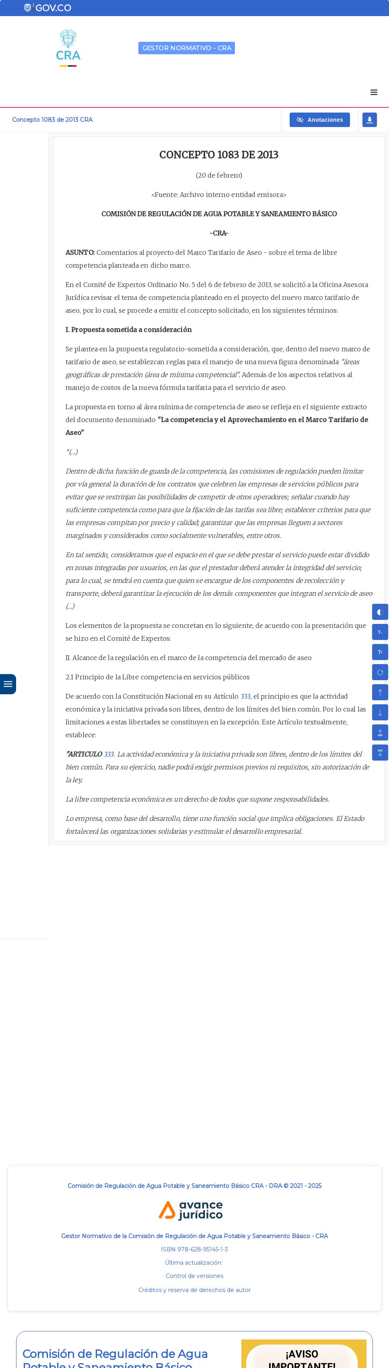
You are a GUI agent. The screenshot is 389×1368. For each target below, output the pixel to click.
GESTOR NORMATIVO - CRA (187, 48)
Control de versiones (194, 1276)
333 (246, 696)
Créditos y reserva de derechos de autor (194, 1290)
